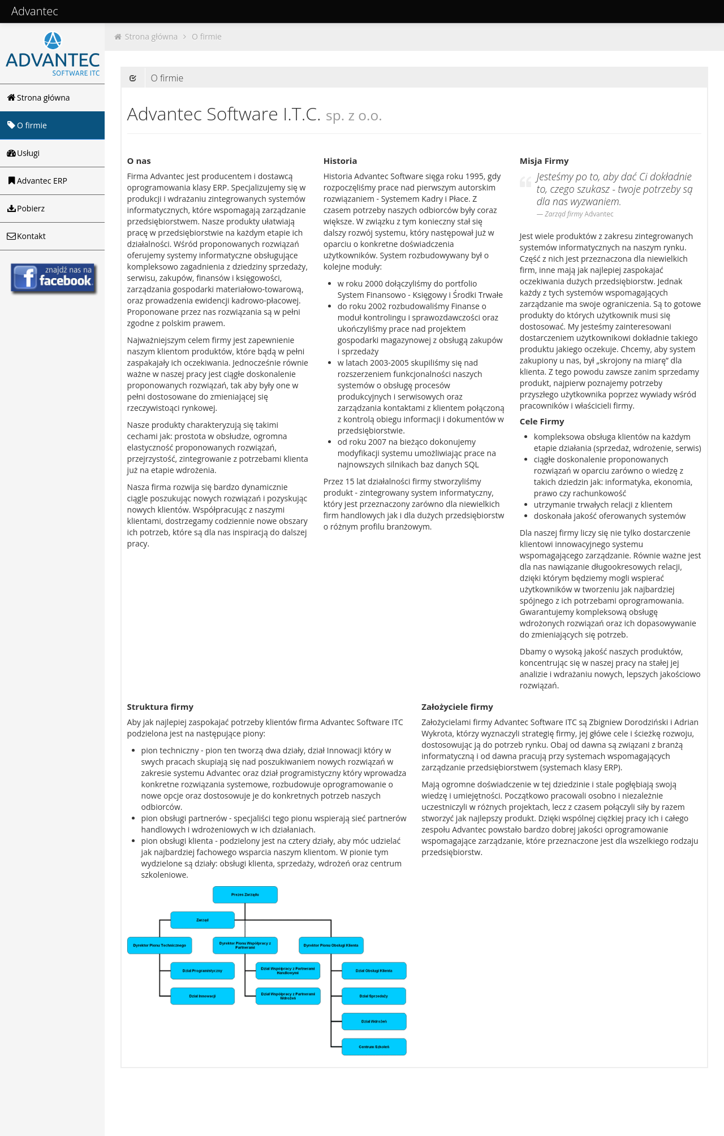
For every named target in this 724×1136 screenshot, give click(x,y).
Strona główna (151, 36)
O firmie (207, 36)
